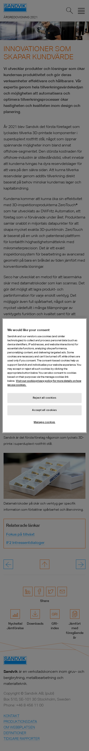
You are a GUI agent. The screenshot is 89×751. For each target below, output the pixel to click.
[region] (44, 375)
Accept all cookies (44, 410)
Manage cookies (44, 422)
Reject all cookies (44, 397)
